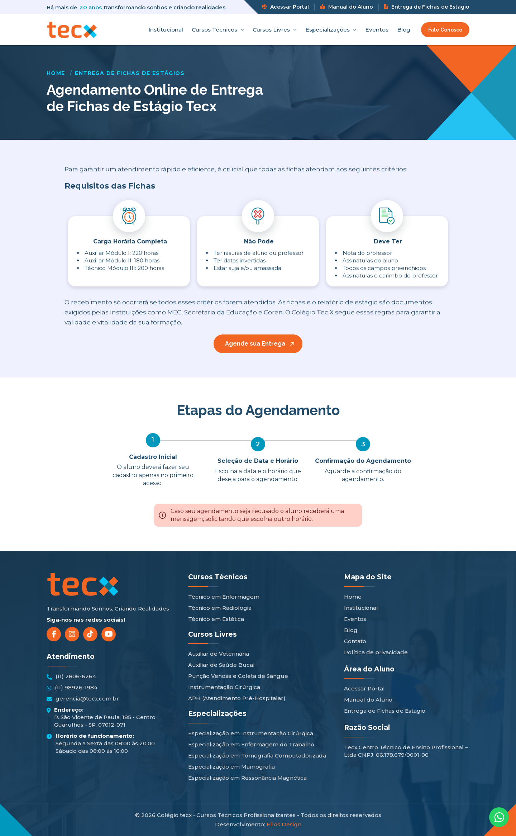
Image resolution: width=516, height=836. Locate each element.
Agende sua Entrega (255, 343)
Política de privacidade (376, 652)
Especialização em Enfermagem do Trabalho (251, 744)
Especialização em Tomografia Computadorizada (257, 755)
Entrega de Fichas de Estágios (130, 73)
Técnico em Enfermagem (223, 596)
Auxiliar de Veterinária (218, 653)
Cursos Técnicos (218, 30)
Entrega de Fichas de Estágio (426, 7)
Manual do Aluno (346, 7)
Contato (355, 641)
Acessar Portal (285, 7)
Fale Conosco (445, 30)
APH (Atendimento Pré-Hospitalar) (237, 698)
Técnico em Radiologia (220, 607)
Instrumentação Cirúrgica (224, 687)
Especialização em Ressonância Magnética (247, 777)
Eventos (376, 30)
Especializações (331, 30)
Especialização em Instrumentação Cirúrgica (250, 733)
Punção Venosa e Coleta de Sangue (238, 676)
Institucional (165, 30)
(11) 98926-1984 (72, 687)
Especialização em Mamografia (231, 766)
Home (56, 73)
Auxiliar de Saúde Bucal (221, 664)
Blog (403, 30)
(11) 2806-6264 (71, 676)
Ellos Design (284, 824)
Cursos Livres (275, 30)
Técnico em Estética (216, 619)
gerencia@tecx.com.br (83, 698)
